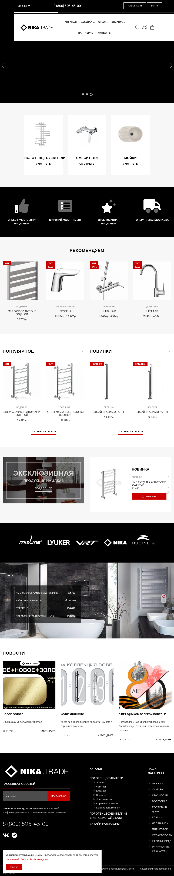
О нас (102, 22)
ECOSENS (65, 311)
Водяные (21, 306)
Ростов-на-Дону (160, 809)
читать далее (47, 731)
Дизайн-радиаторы (105, 823)
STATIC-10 (22, 608)
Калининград (161, 841)
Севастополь (161, 835)
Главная (71, 22)
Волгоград (160, 801)
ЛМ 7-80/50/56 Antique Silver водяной (37, 592)
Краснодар (160, 795)
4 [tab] (168, 493)
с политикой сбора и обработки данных (28, 859)
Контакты (104, 32)
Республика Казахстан (161, 849)
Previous (78, 351)
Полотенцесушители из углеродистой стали (108, 815)
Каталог (86, 22)
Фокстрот (101, 786)
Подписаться (58, 796)
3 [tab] (168, 487)
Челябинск (160, 823)
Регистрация (135, 6)
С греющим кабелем (107, 803)
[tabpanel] (130, 482)
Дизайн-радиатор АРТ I (108, 411)
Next (82, 351)
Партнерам (85, 32)
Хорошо (13, 867)
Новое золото (13, 714)
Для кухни (152, 306)
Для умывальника (65, 306)
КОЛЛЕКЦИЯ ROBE (72, 714)
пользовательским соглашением (48, 812)
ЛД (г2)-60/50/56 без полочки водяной (65, 413)
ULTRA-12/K (109, 311)
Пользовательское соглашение (155, 868)
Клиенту (117, 22)
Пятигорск (160, 829)
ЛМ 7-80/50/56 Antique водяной (22, 313)
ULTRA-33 (152, 311)
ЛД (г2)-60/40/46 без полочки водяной (21, 413)
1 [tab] (168, 476)
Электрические (104, 799)
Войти (154, 6)
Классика (101, 790)
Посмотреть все (43, 431)
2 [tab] (163, 601)
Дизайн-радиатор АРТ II (152, 411)
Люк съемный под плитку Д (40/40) (35, 615)
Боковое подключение (108, 807)
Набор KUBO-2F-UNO (28, 600)
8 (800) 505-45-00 (26, 823)
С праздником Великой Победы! (142, 714)
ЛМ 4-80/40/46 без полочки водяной (149, 483)
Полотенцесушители (106, 778)
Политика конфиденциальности (117, 868)
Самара (157, 789)
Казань (157, 817)
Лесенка (109, 407)
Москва (22, 5)
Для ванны (109, 306)
